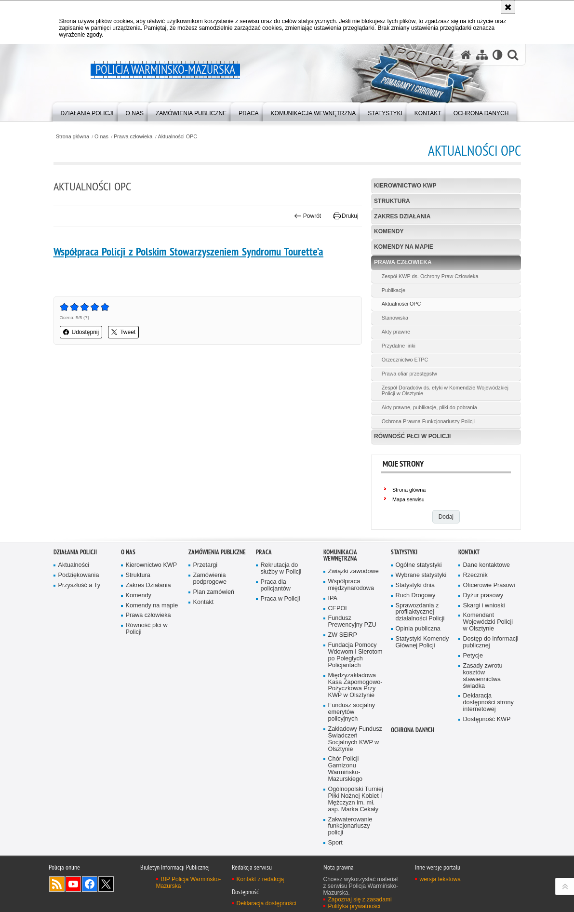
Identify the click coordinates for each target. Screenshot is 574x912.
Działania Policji (75, 552)
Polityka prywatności (354, 906)
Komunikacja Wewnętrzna (340, 555)
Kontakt (203, 602)
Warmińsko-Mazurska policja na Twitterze (106, 884)
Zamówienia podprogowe (210, 578)
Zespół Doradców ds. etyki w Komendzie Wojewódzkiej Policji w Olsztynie (445, 390)
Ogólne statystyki (419, 565)
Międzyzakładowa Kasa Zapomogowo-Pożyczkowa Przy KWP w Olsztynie (355, 685)
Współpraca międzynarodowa (351, 584)
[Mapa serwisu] (482, 54)
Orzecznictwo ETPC (405, 359)
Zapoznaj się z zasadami (360, 899)
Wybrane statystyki (421, 575)
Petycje (473, 656)
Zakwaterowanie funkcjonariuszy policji (350, 826)
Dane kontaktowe (486, 565)
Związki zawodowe (353, 571)
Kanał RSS (57, 884)
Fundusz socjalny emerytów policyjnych (351, 712)
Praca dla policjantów (276, 585)
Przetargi (205, 565)
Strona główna (72, 136)
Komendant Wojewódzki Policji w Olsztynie (488, 622)
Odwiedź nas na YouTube (73, 884)
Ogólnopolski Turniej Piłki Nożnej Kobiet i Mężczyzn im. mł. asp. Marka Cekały (355, 799)
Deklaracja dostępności (266, 903)
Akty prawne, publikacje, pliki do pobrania (429, 407)
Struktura (392, 201)
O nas (101, 136)
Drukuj (346, 216)
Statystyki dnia (415, 585)
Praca (264, 552)
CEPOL (338, 608)
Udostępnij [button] (81, 332)
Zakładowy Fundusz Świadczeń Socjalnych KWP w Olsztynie (355, 739)
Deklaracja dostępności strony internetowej (488, 702)
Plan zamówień (214, 592)
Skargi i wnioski (484, 606)
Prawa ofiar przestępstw (409, 373)
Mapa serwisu (408, 499)
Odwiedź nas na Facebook (89, 884)
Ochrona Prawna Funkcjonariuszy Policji (428, 421)
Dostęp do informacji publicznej (491, 642)
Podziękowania (78, 575)
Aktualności (74, 565)
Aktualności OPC (177, 136)
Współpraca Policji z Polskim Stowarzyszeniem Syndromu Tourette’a (188, 251)
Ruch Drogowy (416, 595)
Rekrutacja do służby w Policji (281, 568)
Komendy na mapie (403, 246)
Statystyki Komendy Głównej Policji (422, 642)
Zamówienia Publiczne (217, 552)
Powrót (307, 216)
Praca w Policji (280, 599)
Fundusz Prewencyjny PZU (352, 621)
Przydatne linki (398, 346)
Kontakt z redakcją (260, 879)
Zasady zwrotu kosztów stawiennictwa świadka (483, 676)
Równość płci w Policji (412, 436)
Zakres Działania (402, 216)
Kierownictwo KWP (405, 185)
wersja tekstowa (440, 879)
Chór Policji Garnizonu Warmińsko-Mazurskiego (345, 769)
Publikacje (393, 290)
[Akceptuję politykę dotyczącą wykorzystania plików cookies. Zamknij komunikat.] (508, 7)
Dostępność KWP (487, 719)
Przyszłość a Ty (79, 585)
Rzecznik (475, 575)
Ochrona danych (412, 730)
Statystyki (404, 552)
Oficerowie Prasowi (489, 585)
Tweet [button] (123, 332)
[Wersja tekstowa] (498, 54)
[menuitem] (87, 111)
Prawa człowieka (133, 136)
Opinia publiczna (418, 629)
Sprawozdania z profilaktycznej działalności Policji (420, 612)
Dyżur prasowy (483, 595)
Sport (335, 843)
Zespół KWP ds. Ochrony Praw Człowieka (430, 276)
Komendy (388, 231)
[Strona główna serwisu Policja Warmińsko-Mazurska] (466, 54)
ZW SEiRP (342, 635)
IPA (332, 598)
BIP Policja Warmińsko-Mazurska (188, 882)
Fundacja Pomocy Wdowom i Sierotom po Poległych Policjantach (355, 655)
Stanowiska (395, 318)
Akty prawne (396, 332)
